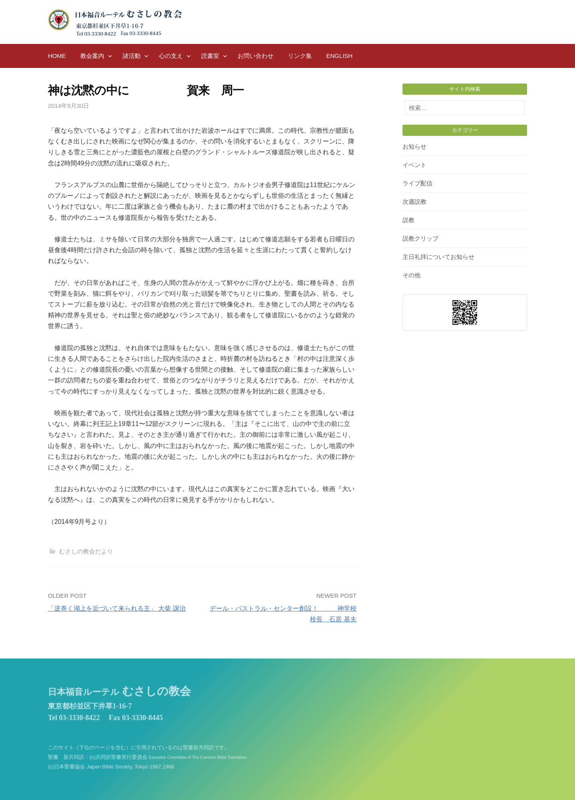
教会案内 (92, 55)
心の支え (171, 55)
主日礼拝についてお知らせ (438, 256)
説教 (408, 220)
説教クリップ (420, 238)
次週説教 (414, 201)
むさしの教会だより (86, 551)
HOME (57, 55)
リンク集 (300, 55)
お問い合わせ (256, 55)
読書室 (210, 55)
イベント (414, 164)
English (339, 55)
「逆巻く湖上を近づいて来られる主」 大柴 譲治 (117, 608)
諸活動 (132, 55)
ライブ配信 (417, 183)
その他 (411, 275)
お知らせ (414, 146)
